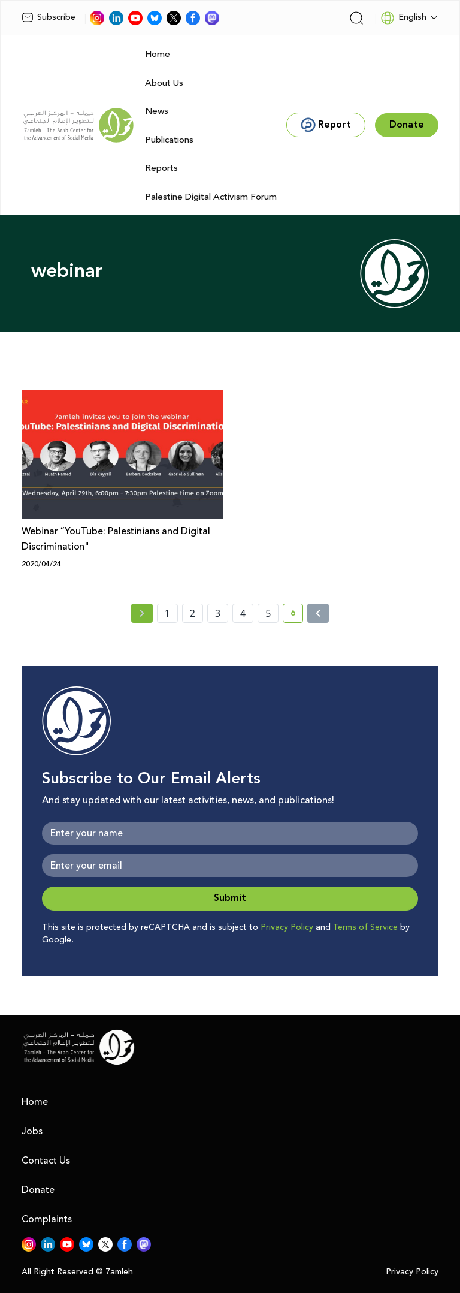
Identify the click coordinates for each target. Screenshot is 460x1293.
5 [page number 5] (268, 613)
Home (157, 54)
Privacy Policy (287, 927)
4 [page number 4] (243, 613)
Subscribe (48, 17)
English (403, 18)
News (156, 111)
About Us (164, 83)
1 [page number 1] (167, 613)
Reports (161, 168)
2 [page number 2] (192, 613)
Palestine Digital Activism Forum (211, 197)
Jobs (32, 1131)
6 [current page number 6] (296, 615)
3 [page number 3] (217, 613)
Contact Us (46, 1160)
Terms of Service (365, 927)
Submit (230, 898)
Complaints (47, 1219)
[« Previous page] (142, 613)
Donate (38, 1190)
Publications (169, 140)
